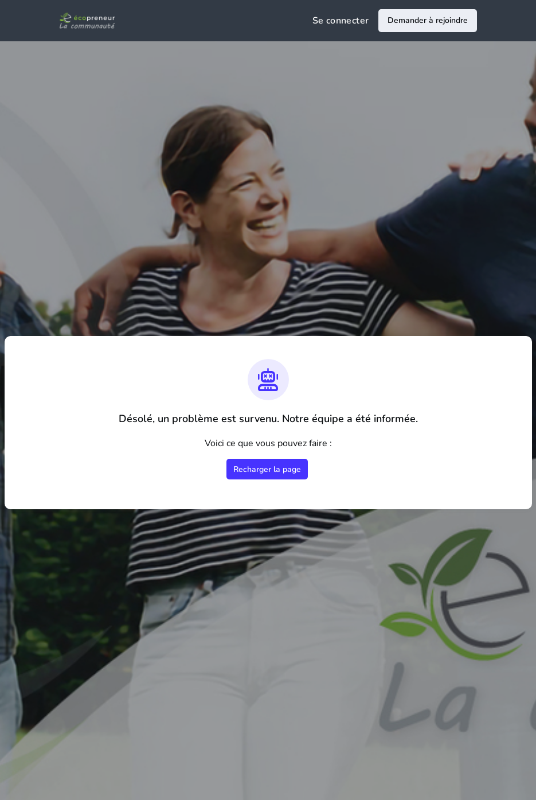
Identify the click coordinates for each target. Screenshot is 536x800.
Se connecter (340, 20)
